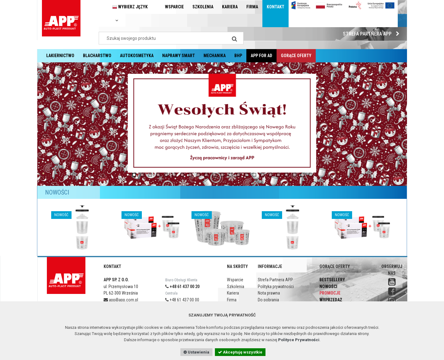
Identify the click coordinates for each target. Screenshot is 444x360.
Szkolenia (202, 6)
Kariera (230, 6)
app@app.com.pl (121, 299)
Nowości (328, 286)
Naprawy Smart (178, 55)
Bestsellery (332, 279)
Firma (252, 6)
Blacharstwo (97, 55)
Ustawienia (196, 352)
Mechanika (215, 55)
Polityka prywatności (276, 286)
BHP (238, 55)
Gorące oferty (296, 55)
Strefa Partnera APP (372, 34)
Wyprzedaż (330, 299)
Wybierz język (130, 13)
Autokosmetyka (137, 55)
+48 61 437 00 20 (182, 286)
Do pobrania (268, 299)
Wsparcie (174, 6)
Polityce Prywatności (298, 339)
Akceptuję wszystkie (240, 352)
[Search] (234, 38)
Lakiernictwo (60, 55)
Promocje (329, 293)
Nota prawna (269, 293)
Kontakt (275, 6)
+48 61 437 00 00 (182, 299)
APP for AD (261, 55)
